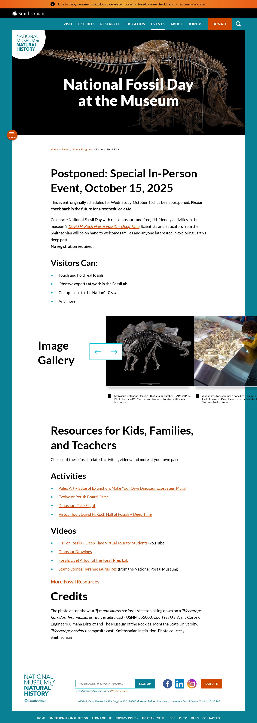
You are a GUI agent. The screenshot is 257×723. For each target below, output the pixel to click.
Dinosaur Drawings (75, 551)
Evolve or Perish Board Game (84, 496)
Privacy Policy (117, 688)
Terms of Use (102, 716)
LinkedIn (178, 681)
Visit (68, 24)
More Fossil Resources (79, 581)
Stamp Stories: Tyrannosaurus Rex (88, 569)
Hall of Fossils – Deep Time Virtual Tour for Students (103, 543)
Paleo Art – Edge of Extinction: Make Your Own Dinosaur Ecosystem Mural (122, 488)
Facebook (166, 681)
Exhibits (86, 24)
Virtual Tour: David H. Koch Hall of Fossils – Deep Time (105, 514)
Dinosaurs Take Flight (77, 505)
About (176, 24)
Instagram (190, 681)
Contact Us (211, 716)
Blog (195, 716)
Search (238, 24)
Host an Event (153, 716)
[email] (114, 681)
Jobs (171, 716)
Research (109, 24)
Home (54, 149)
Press (183, 716)
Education (134, 24)
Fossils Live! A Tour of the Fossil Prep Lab (93, 560)
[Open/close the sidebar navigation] (12, 135)
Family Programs (83, 149)
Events (158, 24)
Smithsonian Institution (68, 716)
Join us (195, 24)
